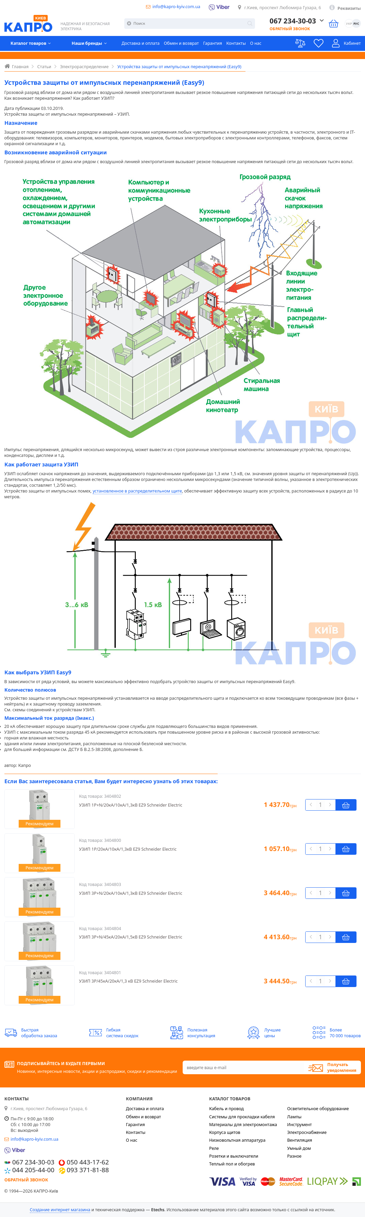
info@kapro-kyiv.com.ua (176, 6)
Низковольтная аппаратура (237, 1140)
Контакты (236, 44)
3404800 (112, 840)
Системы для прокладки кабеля (242, 1117)
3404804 (112, 928)
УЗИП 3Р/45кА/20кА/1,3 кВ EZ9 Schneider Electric (128, 981)
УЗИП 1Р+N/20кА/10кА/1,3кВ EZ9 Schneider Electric (130, 805)
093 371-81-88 (88, 1170)
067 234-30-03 (286, 21)
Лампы (294, 1117)
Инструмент (299, 1124)
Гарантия (212, 44)
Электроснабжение (307, 1132)
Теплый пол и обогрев (232, 1164)
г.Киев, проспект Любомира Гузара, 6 (282, 8)
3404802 (112, 796)
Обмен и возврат (181, 44)
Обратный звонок (283, 29)
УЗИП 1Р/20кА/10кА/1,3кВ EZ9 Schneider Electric (128, 849)
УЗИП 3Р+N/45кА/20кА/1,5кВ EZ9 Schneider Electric (130, 937)
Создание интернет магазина (60, 1210)
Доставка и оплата (141, 44)
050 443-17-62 (88, 1162)
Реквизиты (349, 8)
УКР (348, 24)
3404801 (112, 972)
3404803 (112, 884)
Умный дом (299, 1148)
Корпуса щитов (224, 1132)
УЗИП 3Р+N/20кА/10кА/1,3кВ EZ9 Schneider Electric (130, 893)
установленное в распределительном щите (137, 491)
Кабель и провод (226, 1109)
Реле (214, 1148)
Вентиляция (299, 1140)
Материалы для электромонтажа (243, 1124)
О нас (255, 44)
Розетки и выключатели (233, 1156)
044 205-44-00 (33, 1170)
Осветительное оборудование (318, 1109)
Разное (294, 1156)
